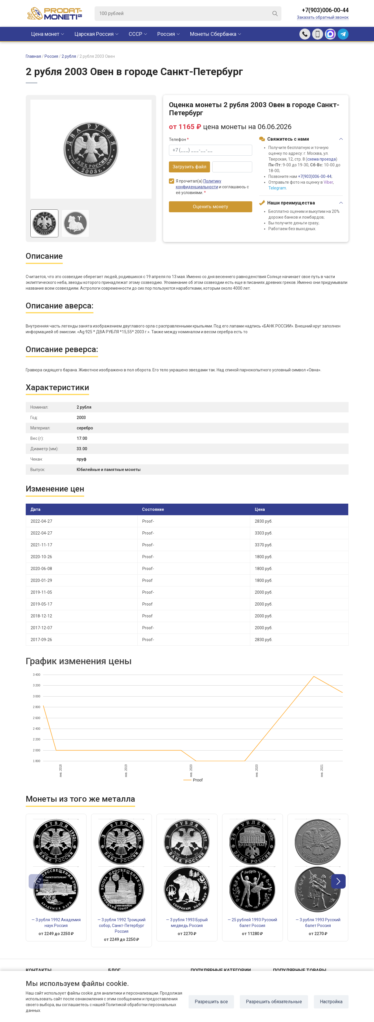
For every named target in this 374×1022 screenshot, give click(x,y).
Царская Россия (94, 34)
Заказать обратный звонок (323, 17)
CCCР (135, 34)
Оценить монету (210, 206)
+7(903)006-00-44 (325, 10)
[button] (338, 881)
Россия (166, 34)
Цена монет (45, 34)
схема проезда (321, 159)
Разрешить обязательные (274, 1001)
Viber (328, 182)
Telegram (277, 188)
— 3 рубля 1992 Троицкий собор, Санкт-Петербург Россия (121, 925)
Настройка (331, 1001)
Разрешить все (211, 1001)
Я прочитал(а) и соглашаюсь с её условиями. (209, 186)
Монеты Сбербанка (213, 34)
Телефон (179, 139)
